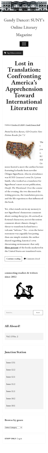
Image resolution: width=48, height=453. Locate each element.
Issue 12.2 (10, 369)
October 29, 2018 (18, 125)
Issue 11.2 (10, 384)
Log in (19, 438)
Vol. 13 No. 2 (12, 336)
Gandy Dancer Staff (33, 125)
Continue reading (14, 259)
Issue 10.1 (10, 405)
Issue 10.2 (10, 398)
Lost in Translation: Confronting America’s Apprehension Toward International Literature (24, 85)
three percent (11, 247)
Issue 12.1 (10, 376)
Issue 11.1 (10, 391)
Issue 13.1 (10, 362)
